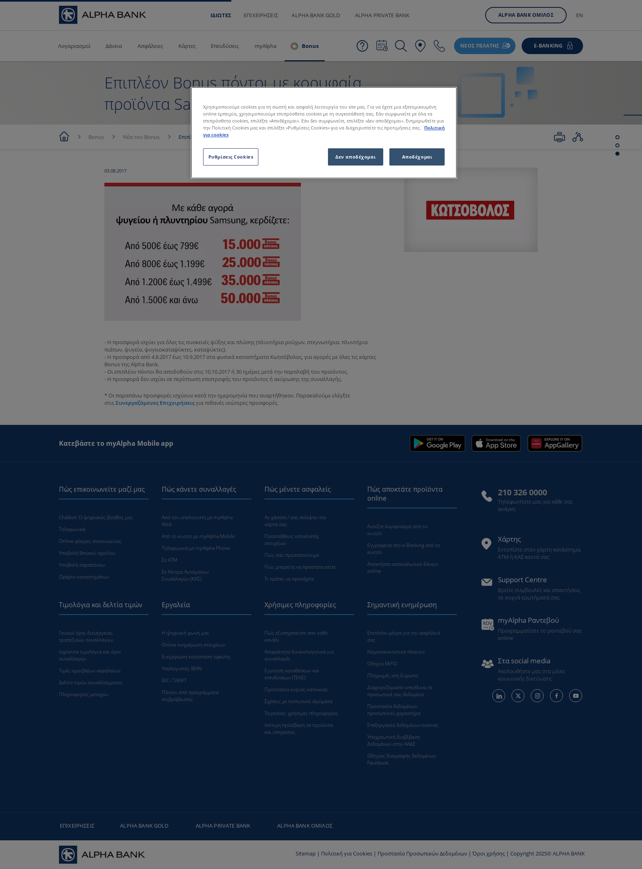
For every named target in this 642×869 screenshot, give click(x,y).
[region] (324, 133)
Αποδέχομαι (417, 157)
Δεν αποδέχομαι (355, 157)
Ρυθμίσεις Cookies (230, 157)
